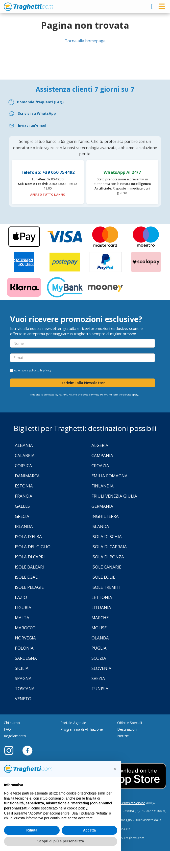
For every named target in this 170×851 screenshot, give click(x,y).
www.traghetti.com (28, 6)
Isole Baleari (29, 567)
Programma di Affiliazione (81, 729)
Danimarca (27, 476)
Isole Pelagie (29, 587)
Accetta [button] (89, 830)
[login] (152, 6)
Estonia (24, 486)
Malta (22, 617)
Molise (99, 628)
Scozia (98, 658)
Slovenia (101, 668)
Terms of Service (122, 394)
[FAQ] (85, 102)
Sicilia (22, 668)
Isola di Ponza (107, 557)
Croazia (100, 465)
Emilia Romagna (109, 476)
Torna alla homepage (85, 41)
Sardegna (26, 658)
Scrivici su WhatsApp (37, 113)
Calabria (25, 455)
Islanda (100, 526)
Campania (102, 455)
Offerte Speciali (129, 722)
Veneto (23, 699)
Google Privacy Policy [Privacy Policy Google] (95, 394)
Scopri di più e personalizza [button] (60, 841)
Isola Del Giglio (33, 547)
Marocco (25, 628)
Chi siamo (12, 722)
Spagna (23, 678)
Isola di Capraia (109, 547)
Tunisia (99, 688)
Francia (23, 496)
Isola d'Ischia (106, 536)
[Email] (85, 125)
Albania (24, 445)
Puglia (99, 648)
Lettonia (101, 597)
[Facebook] (27, 750)
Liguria (23, 607)
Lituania (101, 607)
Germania (102, 506)
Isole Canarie (106, 567)
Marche (100, 617)
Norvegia (25, 638)
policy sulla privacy (40, 370)
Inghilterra (105, 516)
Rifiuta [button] (31, 830)
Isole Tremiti (105, 587)
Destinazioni (127, 729)
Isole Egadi (27, 577)
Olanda (100, 638)
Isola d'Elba (28, 536)
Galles (22, 506)
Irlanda (24, 526)
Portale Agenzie (73, 722)
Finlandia (102, 486)
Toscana (25, 688)
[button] (115, 769)
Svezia (98, 678)
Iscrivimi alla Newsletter (82, 382)
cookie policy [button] (77, 808)
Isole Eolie (103, 577)
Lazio (21, 597)
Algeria (99, 445)
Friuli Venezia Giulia (114, 496)
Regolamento (15, 735)
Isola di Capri (30, 557)
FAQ (7, 729)
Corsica (23, 465)
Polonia (24, 648)
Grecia (22, 516)
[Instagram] (11, 750)
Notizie (123, 735)
